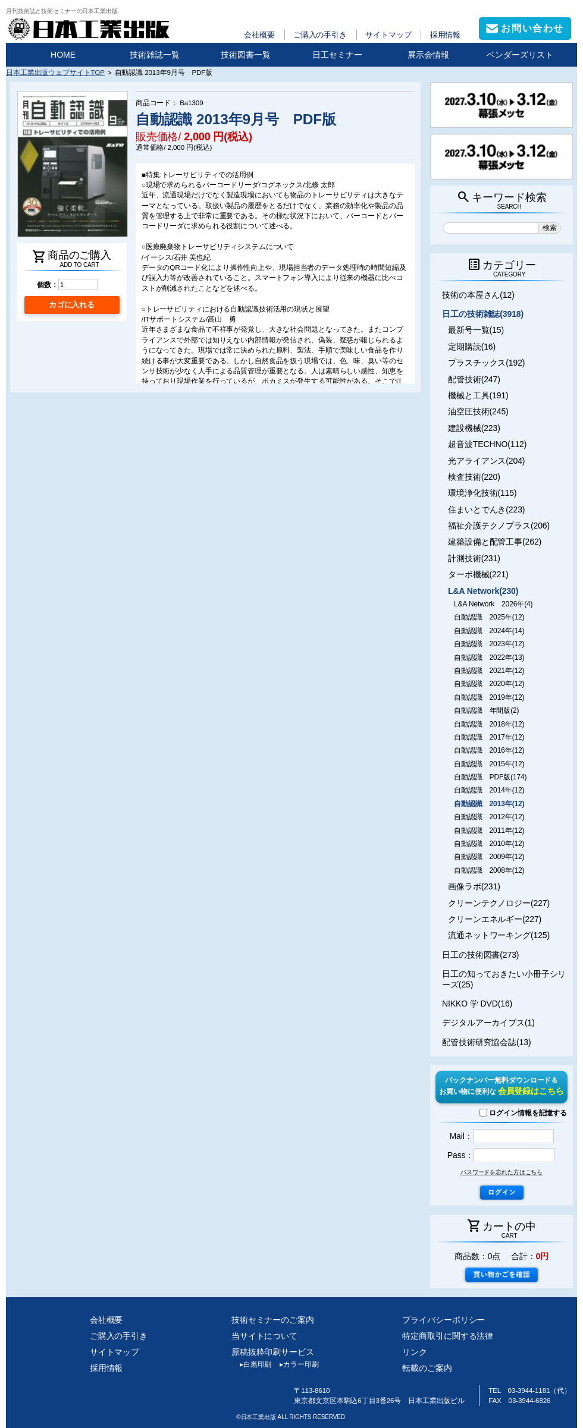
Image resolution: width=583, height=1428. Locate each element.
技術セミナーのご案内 (272, 1320)
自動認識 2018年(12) (489, 724)
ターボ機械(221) (478, 574)
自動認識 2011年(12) (489, 830)
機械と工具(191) (478, 395)
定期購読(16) (472, 346)
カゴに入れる (72, 304)
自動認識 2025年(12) (489, 617)
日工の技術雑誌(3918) (483, 314)
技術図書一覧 (246, 54)
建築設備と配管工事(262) (494, 541)
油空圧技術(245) (478, 411)
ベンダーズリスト (520, 54)
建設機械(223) (474, 428)
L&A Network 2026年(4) (493, 604)
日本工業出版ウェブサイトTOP (55, 72)
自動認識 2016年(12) (489, 750)
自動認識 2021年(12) (489, 670)
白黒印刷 (251, 1364)
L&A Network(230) (483, 591)
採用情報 (445, 34)
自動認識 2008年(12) (489, 870)
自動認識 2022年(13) (489, 657)
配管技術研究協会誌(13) (486, 1042)
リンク (414, 1352)
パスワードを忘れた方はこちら (501, 1172)
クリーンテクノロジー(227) (499, 903)
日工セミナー (337, 54)
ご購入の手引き (320, 34)
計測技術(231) (474, 558)
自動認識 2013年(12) (489, 804)
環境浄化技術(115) (482, 493)
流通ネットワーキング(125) (499, 935)
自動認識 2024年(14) (489, 631)
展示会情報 (428, 54)
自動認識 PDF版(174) (490, 777)
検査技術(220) (474, 477)
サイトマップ (388, 34)
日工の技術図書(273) (480, 955)
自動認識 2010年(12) (489, 843)
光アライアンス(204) (486, 460)
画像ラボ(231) (474, 886)
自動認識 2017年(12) (489, 737)
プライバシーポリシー (443, 1320)
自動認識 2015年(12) (489, 764)
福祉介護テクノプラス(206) (499, 525)
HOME (63, 54)
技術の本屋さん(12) (478, 295)
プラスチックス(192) (486, 362)
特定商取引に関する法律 (447, 1336)
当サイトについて (264, 1336)
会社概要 (259, 34)
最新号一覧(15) (476, 330)
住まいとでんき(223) (486, 509)
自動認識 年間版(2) (486, 710)
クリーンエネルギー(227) (494, 919)
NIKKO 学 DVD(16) (477, 1003)
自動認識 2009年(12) (489, 857)
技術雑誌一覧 (155, 54)
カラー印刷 (294, 1364)
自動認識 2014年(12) (489, 790)
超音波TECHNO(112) (487, 444)
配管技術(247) (474, 379)
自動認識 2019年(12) (489, 697)
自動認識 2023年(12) (489, 644)
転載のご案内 (427, 1368)
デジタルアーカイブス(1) (488, 1022)
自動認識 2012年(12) (489, 817)
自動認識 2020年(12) (489, 684)
